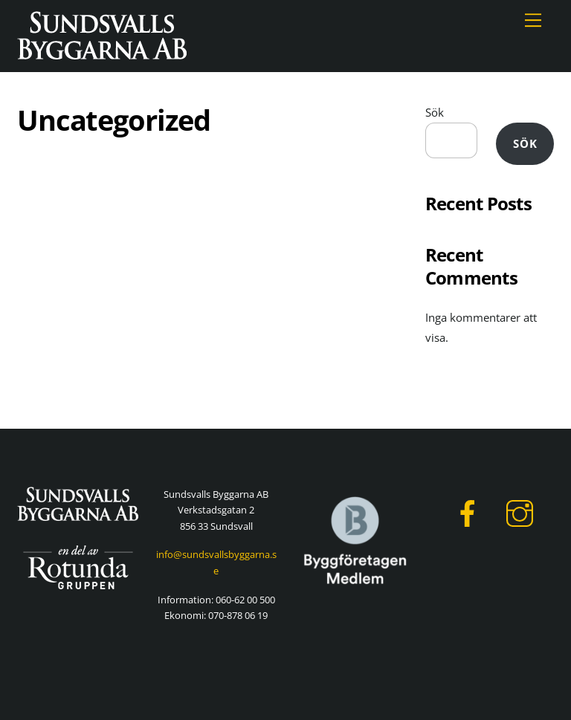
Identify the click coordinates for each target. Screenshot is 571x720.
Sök (434, 112)
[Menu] (533, 20)
